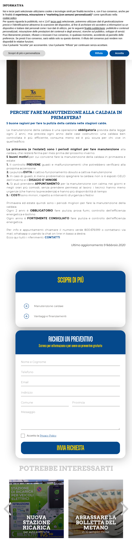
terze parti (56, 21)
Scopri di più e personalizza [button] (24, 53)
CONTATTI (52, 237)
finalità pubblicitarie (94, 28)
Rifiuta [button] (99, 53)
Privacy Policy (48, 435)
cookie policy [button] (9, 18)
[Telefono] (70, 372)
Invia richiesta (70, 447)
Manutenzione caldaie (48, 306)
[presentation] (7, 508)
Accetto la (41, 435)
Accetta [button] (119, 53)
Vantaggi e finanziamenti (50, 316)
